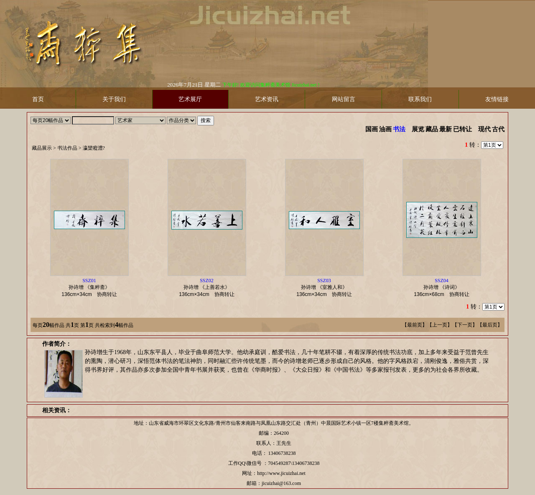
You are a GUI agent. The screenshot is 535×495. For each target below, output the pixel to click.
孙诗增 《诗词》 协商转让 (444, 287)
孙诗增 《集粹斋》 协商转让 (91, 287)
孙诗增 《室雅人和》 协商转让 (326, 287)
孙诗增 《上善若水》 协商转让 (209, 287)
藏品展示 (42, 148)
